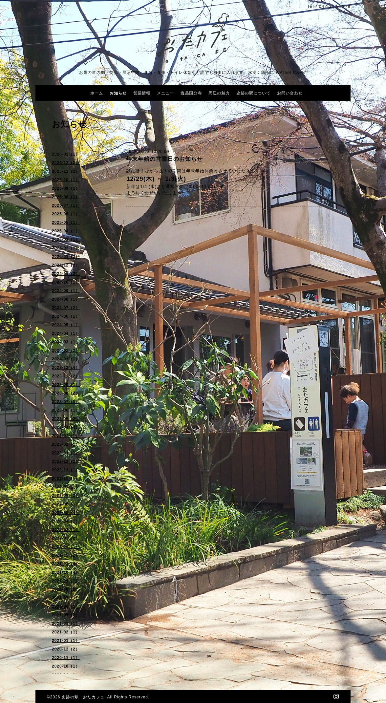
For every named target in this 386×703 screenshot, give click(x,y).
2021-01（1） (66, 640)
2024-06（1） (66, 316)
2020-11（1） (66, 657)
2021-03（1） (66, 623)
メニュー (165, 93)
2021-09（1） (66, 581)
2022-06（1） (66, 504)
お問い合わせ (290, 93)
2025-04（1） (66, 231)
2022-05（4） (66, 512)
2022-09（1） (66, 487)
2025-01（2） (66, 256)
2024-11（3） (66, 273)
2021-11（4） (66, 564)
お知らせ (118, 93)
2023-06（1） (66, 410)
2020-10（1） (66, 666)
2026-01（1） (66, 154)
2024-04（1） (66, 333)
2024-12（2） (66, 265)
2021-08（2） (66, 589)
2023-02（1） (66, 444)
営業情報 (141, 93)
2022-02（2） (66, 538)
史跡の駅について (253, 93)
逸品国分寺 (191, 93)
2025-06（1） (66, 214)
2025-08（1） (66, 197)
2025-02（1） (66, 248)
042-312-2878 (335, 6)
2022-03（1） (66, 529)
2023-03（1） (66, 436)
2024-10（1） (66, 282)
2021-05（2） (66, 615)
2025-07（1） (66, 205)
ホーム (96, 93)
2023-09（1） (66, 384)
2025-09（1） (66, 188)
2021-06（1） (66, 606)
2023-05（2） (66, 418)
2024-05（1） (66, 325)
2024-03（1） (66, 342)
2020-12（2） (66, 649)
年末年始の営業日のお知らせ (164, 159)
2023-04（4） (66, 427)
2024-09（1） (66, 290)
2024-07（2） (66, 308)
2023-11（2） (66, 376)
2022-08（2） (66, 495)
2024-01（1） (66, 359)
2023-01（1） (66, 453)
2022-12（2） (66, 461)
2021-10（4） (66, 572)
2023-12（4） (66, 367)
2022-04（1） (66, 521)
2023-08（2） (66, 393)
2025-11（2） (66, 171)
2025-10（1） (66, 180)
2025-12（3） (66, 162)
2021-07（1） (66, 598)
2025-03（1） (66, 239)
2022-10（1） (66, 478)
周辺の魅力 (219, 93)
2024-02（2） (66, 350)
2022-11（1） (66, 470)
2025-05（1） (66, 222)
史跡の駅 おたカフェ (83, 697)
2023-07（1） (66, 401)
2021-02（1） (66, 632)
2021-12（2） (66, 555)
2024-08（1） (66, 299)
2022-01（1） (66, 546)
